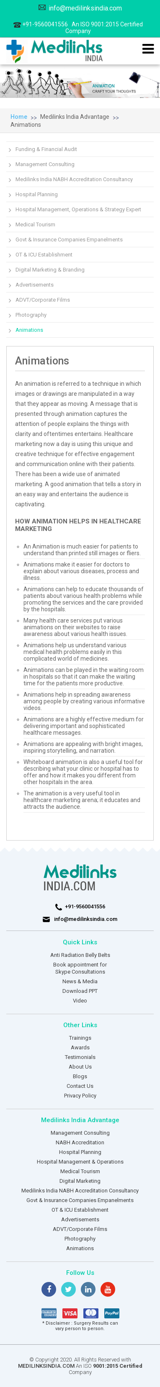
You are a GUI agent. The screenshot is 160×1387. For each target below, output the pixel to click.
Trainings (80, 1038)
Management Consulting (45, 164)
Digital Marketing (80, 1181)
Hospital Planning (36, 194)
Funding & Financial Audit (46, 149)
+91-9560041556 (78, 27)
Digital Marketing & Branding (50, 270)
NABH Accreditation (80, 1142)
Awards (80, 1047)
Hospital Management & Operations (80, 1162)
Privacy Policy (80, 1095)
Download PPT (80, 991)
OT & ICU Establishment (43, 254)
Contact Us (80, 1086)
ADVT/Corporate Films (42, 300)
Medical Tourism (35, 224)
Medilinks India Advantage (74, 116)
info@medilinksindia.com (80, 8)
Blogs (80, 1076)
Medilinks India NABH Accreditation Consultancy (74, 179)
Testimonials (80, 1057)
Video (80, 1000)
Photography (30, 315)
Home (18, 116)
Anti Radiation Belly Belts (80, 955)
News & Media (80, 981)
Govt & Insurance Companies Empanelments (69, 239)
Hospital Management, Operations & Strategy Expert (78, 209)
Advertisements (34, 285)
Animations (25, 124)
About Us (80, 1067)
